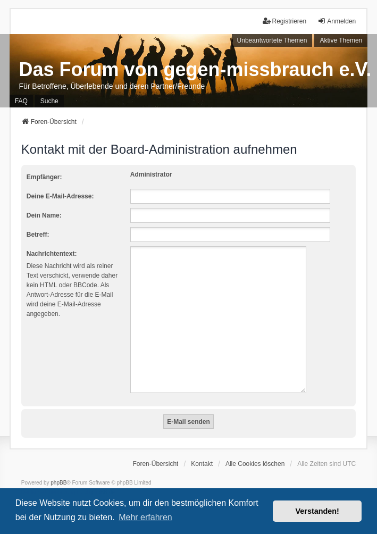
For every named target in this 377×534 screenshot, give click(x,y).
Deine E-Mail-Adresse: (60, 196)
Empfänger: (44, 177)
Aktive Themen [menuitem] (341, 40)
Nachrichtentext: (52, 253)
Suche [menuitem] (49, 101)
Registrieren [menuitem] (285, 21)
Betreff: (38, 234)
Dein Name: (44, 215)
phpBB (58, 470)
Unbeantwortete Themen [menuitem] (272, 40)
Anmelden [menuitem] (336, 21)
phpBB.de (103, 479)
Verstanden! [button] (317, 511)
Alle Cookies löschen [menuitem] (254, 451)
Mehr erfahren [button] (145, 517)
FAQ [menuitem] (21, 101)
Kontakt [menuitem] (202, 451)
